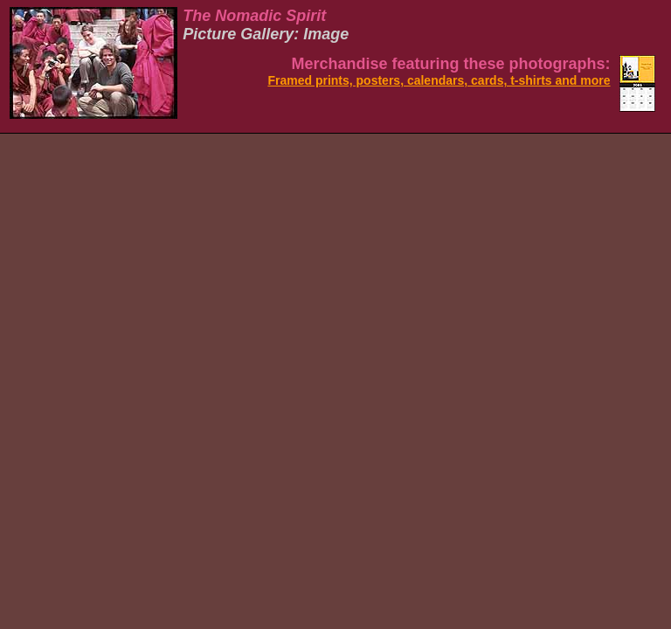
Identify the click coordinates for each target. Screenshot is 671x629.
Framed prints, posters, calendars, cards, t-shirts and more (438, 80)
